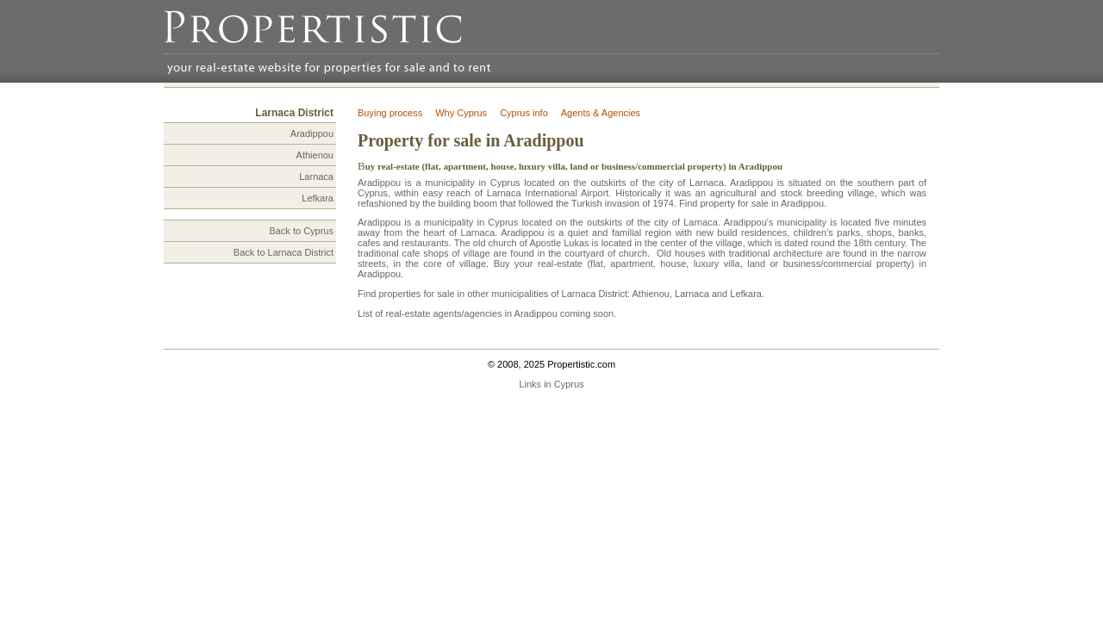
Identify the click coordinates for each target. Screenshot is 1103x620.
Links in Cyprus (551, 384)
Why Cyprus (461, 113)
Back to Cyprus (301, 231)
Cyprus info (524, 113)
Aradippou (311, 133)
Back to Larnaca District (283, 252)
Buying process (390, 113)
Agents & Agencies (600, 113)
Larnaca (316, 176)
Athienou (314, 155)
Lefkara (317, 198)
